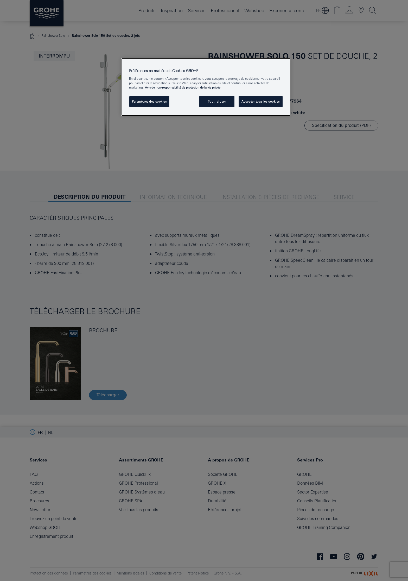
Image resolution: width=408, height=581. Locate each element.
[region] (205, 87)
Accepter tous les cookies (260, 101)
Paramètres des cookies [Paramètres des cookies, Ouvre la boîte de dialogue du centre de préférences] (149, 101)
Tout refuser (217, 101)
